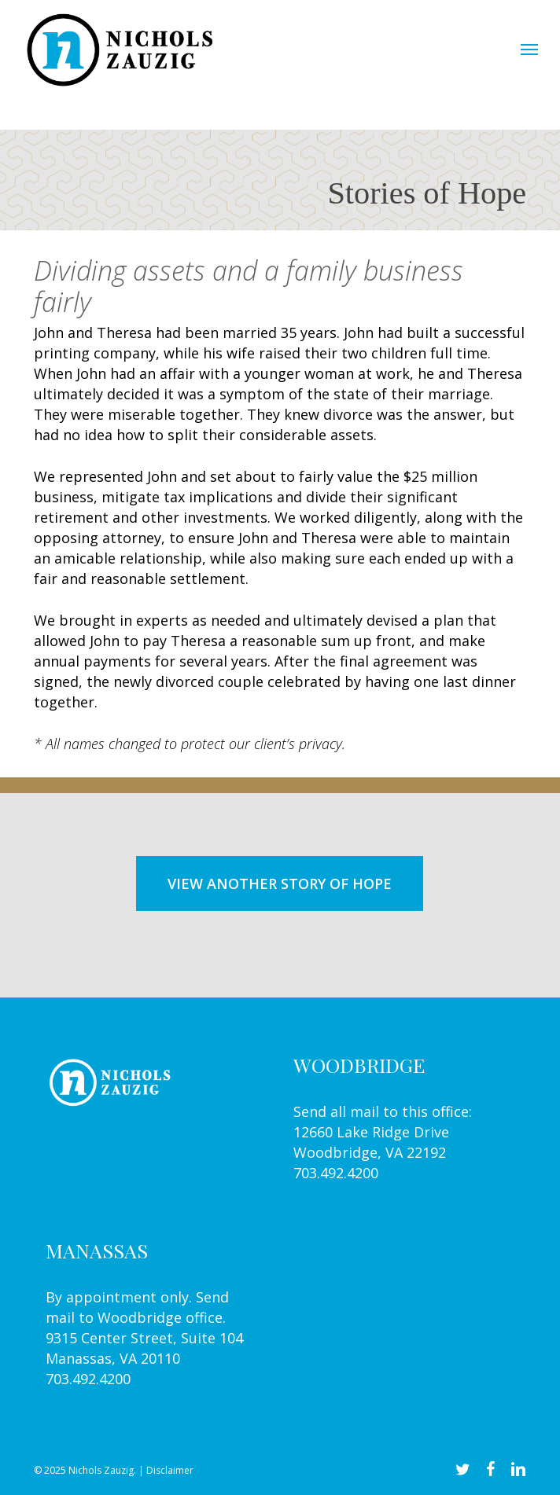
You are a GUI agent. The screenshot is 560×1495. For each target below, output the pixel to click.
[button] (529, 49)
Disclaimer (169, 1470)
